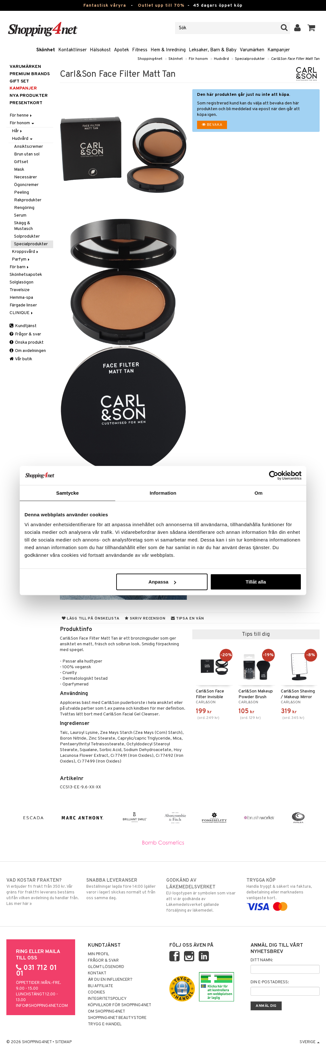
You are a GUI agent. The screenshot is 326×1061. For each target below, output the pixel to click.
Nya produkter (29, 95)
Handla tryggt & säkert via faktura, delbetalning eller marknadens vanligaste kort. (283, 893)
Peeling (21, 192)
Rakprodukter (27, 200)
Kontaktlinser (72, 50)
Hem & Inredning (168, 50)
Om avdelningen (28, 351)
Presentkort (26, 103)
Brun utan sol (26, 154)
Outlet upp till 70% (161, 5)
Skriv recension (145, 618)
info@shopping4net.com (42, 1005)
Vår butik (21, 359)
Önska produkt (27, 342)
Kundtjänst (23, 326)
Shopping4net (150, 58)
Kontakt (97, 973)
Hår (17, 131)
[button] (311, 28)
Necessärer (25, 177)
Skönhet (45, 50)
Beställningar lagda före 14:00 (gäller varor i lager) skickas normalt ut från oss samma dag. (122, 889)
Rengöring (24, 208)
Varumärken (252, 50)
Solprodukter (27, 236)
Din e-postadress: (270, 982)
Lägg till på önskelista (91, 618)
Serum (20, 215)
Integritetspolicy (107, 998)
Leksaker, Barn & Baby (213, 50)
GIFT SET (19, 81)
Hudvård (221, 58)
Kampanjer (278, 50)
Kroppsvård (25, 251)
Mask (19, 169)
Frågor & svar (25, 334)
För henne (21, 115)
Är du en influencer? (110, 979)
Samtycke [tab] (67, 492)
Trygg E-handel (105, 1024)
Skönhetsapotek (26, 274)
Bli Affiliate (100, 986)
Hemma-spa (21, 297)
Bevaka (212, 124)
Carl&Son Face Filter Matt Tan (295, 58)
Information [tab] (163, 492)
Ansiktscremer (28, 146)
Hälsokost (100, 50)
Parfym (21, 259)
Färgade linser (23, 305)
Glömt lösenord (106, 967)
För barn (20, 267)
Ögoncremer (26, 185)
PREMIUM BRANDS (30, 74)
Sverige (310, 1042)
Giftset (21, 162)
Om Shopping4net (106, 1011)
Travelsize (20, 290)
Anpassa (162, 581)
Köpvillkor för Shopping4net (119, 1005)
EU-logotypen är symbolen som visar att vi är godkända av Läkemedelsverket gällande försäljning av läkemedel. (202, 895)
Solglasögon (21, 282)
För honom (198, 58)
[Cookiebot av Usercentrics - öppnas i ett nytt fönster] (273, 475)
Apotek (121, 50)
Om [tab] (258, 492)
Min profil (98, 954)
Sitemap (63, 1042)
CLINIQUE (22, 313)
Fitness (139, 50)
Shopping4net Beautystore (117, 1018)
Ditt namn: (262, 960)
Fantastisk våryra (104, 5)
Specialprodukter (250, 58)
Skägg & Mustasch (23, 226)
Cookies (96, 992)
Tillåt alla (255, 581)
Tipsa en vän (187, 618)
